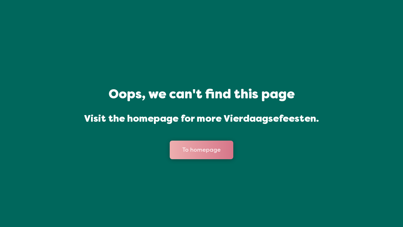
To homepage (201, 149)
